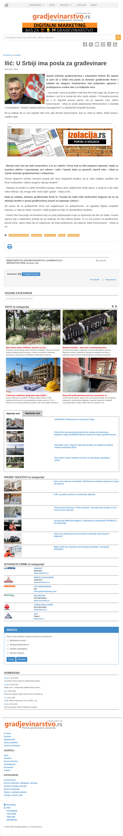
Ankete (7, 770)
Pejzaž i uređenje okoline (15, 792)
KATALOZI (81, 5)
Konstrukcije (10, 780)
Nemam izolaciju (17, 653)
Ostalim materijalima (18, 649)
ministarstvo (73, 235)
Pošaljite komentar (31, 274)
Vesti (18, 55)
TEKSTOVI (66, 6)
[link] (61, 17)
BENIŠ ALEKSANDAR (44, 577)
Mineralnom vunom (18, 640)
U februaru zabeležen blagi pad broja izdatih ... (27, 395)
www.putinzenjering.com (45, 591)
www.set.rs (39, 619)
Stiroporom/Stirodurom (19, 645)
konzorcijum (50, 235)
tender (62, 235)
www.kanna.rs (40, 610)
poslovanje (36, 235)
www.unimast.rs (41, 573)
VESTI (52, 5)
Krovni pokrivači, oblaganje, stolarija (20, 783)
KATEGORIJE (37, 6)
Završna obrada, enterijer (15, 786)
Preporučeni (111, 280)
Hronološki (94, 280)
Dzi (5, 698)
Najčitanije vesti (32, 413)
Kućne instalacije (12, 789)
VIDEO (94, 5)
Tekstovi (8, 758)
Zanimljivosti (10, 764)
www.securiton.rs (42, 600)
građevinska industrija (18, 235)
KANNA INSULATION (43, 605)
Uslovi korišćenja (12, 745)
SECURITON (39, 596)
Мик (6, 691)
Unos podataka (11, 742)
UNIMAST (38, 568)
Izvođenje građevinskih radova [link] (19, 299)
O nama (7, 733)
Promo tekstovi (11, 761)
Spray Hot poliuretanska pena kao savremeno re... (85, 395)
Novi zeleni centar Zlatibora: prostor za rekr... (26, 347)
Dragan (7, 678)
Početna (7, 55)
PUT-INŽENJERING (42, 586)
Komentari (12, 673)
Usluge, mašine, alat (13, 795)
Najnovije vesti (13, 413)
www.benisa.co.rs (42, 582)
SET (36, 614)
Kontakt (7, 736)
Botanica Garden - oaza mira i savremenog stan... (85, 347)
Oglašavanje (9, 739)
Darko (6, 704)
